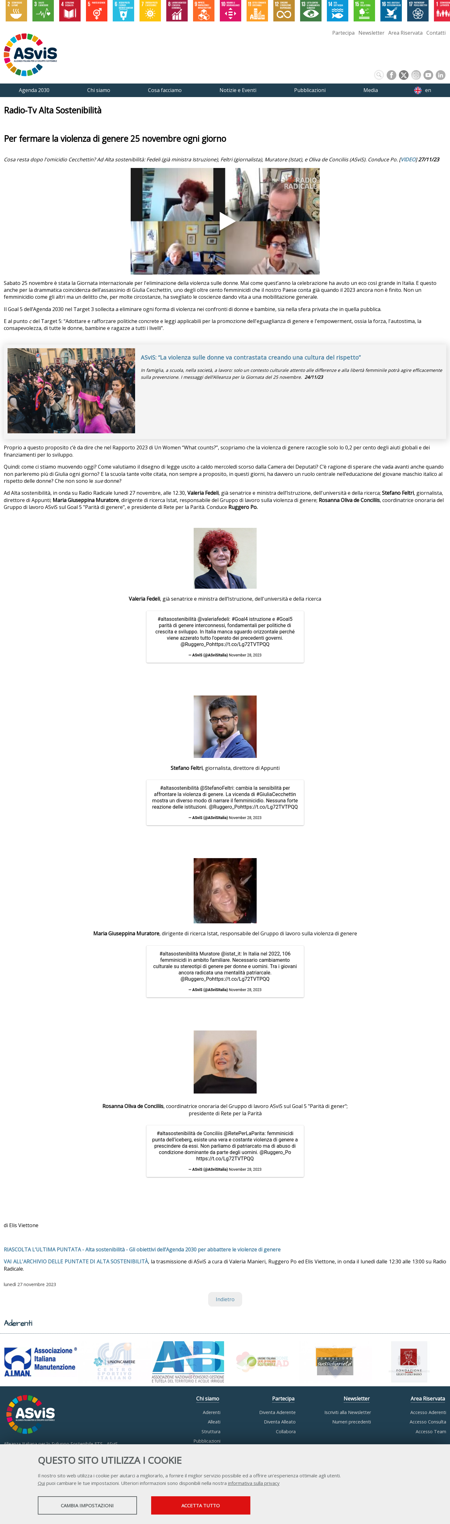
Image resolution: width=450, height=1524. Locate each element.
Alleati (214, 1422)
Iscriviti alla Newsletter (347, 1412)
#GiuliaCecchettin (276, 794)
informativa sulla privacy (254, 1483)
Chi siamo (207, 1398)
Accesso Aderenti (428, 1412)
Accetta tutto (200, 1505)
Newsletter (371, 32)
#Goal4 (239, 619)
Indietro (225, 1299)
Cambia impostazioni (87, 1505)
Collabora (286, 1432)
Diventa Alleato (280, 1422)
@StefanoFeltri (216, 788)
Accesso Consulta (428, 1422)
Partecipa (343, 32)
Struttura (211, 1432)
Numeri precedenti (351, 1422)
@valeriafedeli (213, 619)
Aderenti (211, 1412)
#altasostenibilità (176, 619)
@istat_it (231, 954)
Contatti (436, 32)
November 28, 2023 (245, 655)
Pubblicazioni (206, 1441)
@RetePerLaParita (244, 1133)
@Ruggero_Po (196, 644)
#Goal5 (284, 619)
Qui (41, 1483)
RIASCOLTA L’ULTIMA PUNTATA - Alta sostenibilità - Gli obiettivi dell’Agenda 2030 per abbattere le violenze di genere (142, 1249)
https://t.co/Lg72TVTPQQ (241, 644)
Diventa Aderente (277, 1412)
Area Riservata (405, 32)
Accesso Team (431, 1432)
